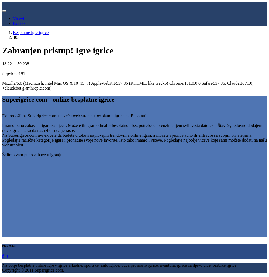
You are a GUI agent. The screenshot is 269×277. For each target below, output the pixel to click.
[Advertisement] (134, 199)
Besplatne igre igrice (31, 32)
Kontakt (20, 23)
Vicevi (18, 18)
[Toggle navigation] (4, 11)
